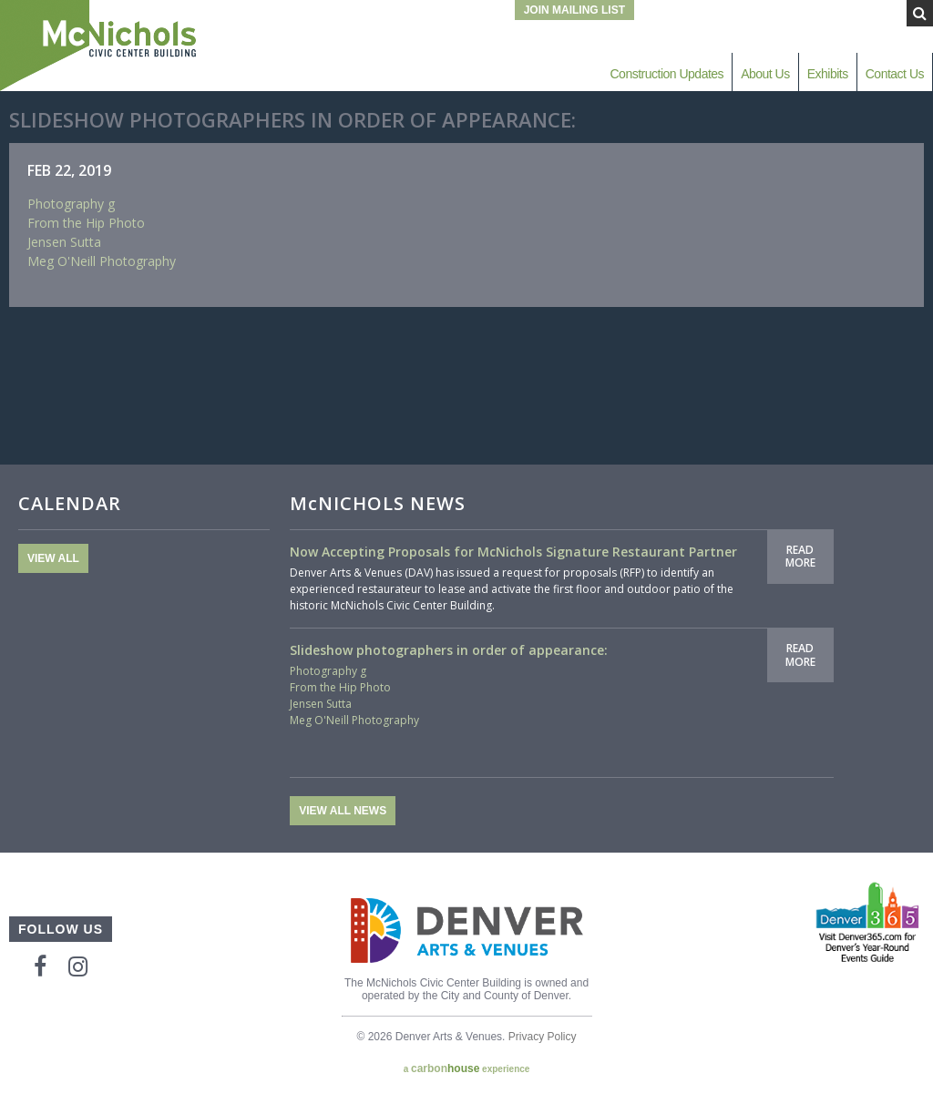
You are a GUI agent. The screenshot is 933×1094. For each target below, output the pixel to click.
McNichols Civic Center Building (100, 45)
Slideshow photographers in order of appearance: (449, 650)
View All (53, 558)
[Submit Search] (920, 13)
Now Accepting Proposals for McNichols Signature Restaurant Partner (513, 551)
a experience (467, 1068)
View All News (342, 810)
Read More (800, 556)
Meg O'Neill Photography (101, 261)
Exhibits (827, 73)
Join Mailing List (574, 10)
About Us (765, 73)
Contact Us (895, 73)
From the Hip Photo (86, 222)
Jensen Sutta (64, 241)
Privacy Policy (542, 1036)
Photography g (71, 203)
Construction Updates (666, 73)
